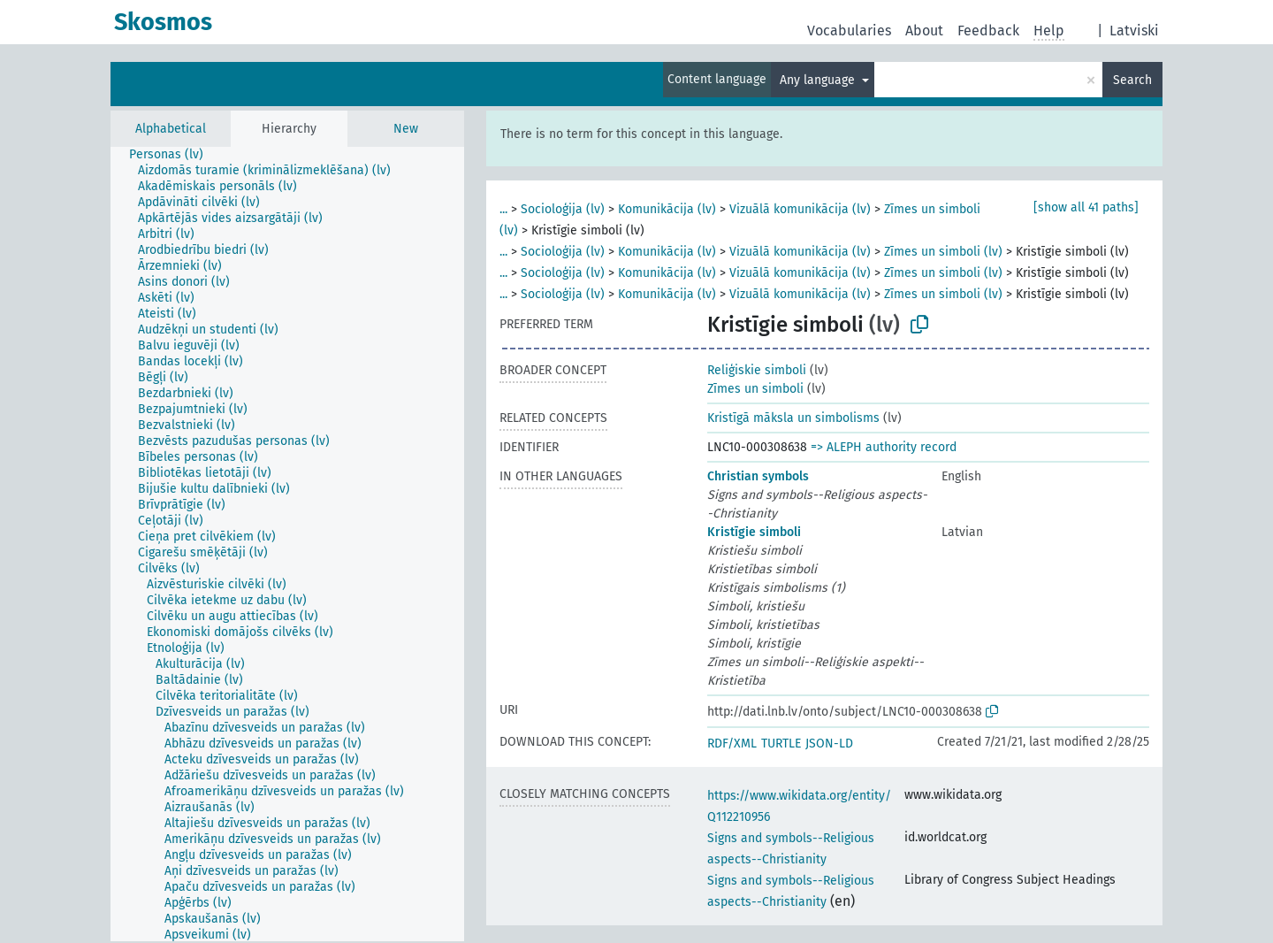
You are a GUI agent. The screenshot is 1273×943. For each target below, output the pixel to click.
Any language (819, 80)
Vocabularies (849, 30)
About (924, 30)
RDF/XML (732, 743)
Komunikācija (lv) (667, 209)
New (405, 128)
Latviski (1134, 30)
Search (1132, 80)
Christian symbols (758, 476)
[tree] (287, 544)
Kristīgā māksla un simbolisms (793, 418)
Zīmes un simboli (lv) (943, 251)
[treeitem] (173, 155)
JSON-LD (829, 743)
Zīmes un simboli (755, 388)
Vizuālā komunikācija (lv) (800, 209)
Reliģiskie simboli (756, 370)
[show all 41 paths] (1086, 207)
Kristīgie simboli (754, 532)
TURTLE (781, 743)
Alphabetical (170, 128)
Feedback (988, 30)
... (503, 209)
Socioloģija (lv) (563, 209)
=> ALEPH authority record (884, 447)
